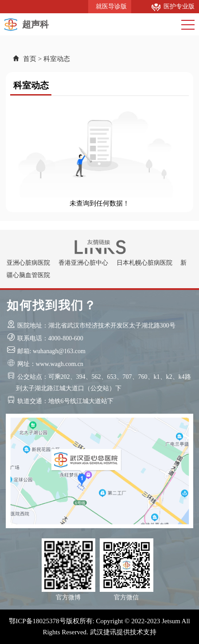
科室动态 (56, 58)
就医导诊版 (110, 6)
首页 (29, 58)
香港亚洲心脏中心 (83, 262)
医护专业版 (173, 6)
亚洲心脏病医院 (28, 262)
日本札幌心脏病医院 (144, 262)
